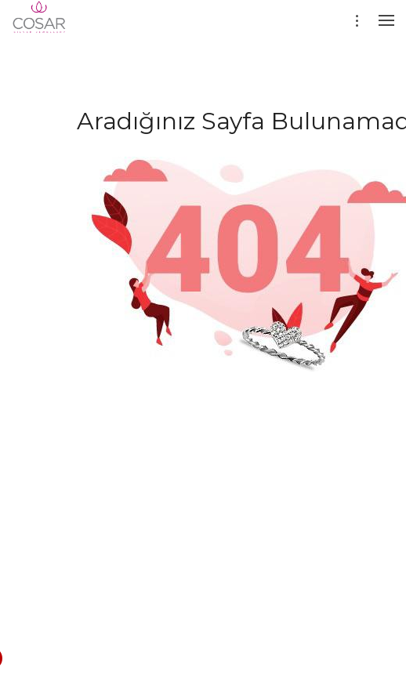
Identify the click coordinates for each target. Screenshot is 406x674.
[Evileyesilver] (39, 27)
